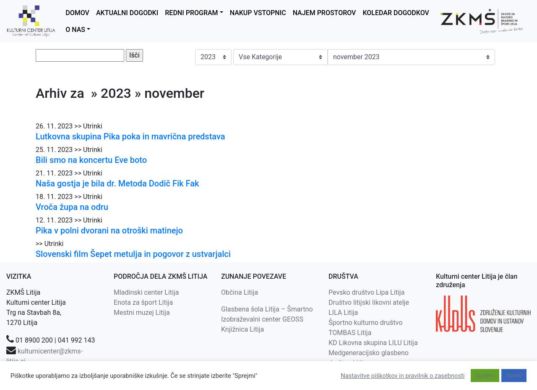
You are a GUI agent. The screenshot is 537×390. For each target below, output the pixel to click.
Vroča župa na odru (72, 207)
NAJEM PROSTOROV (324, 13)
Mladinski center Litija (146, 292)
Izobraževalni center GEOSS (262, 319)
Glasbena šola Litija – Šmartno (267, 309)
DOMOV (77, 13)
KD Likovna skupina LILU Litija (373, 343)
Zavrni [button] (513, 375)
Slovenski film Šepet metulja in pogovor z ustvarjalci (133, 254)
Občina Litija (239, 292)
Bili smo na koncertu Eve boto (91, 160)
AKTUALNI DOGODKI (127, 13)
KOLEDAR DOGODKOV (395, 13)
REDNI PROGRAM (191, 13)
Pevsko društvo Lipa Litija (366, 292)
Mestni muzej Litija (142, 313)
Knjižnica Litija (242, 329)
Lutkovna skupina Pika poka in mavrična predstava (130, 136)
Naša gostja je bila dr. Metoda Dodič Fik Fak (117, 183)
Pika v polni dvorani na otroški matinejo (109, 230)
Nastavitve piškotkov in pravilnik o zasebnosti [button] (402, 376)
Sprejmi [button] (485, 375)
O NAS (75, 30)
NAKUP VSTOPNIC (258, 13)
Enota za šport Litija (143, 302)
